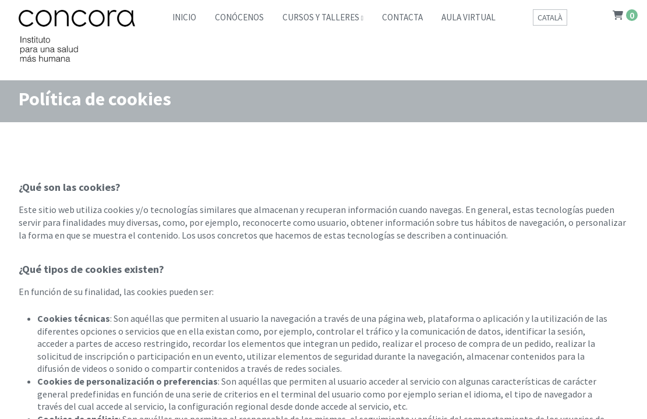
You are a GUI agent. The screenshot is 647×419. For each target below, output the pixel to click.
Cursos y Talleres (320, 17)
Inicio (184, 17)
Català (550, 17)
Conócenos (239, 17)
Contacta (402, 17)
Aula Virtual (468, 17)
